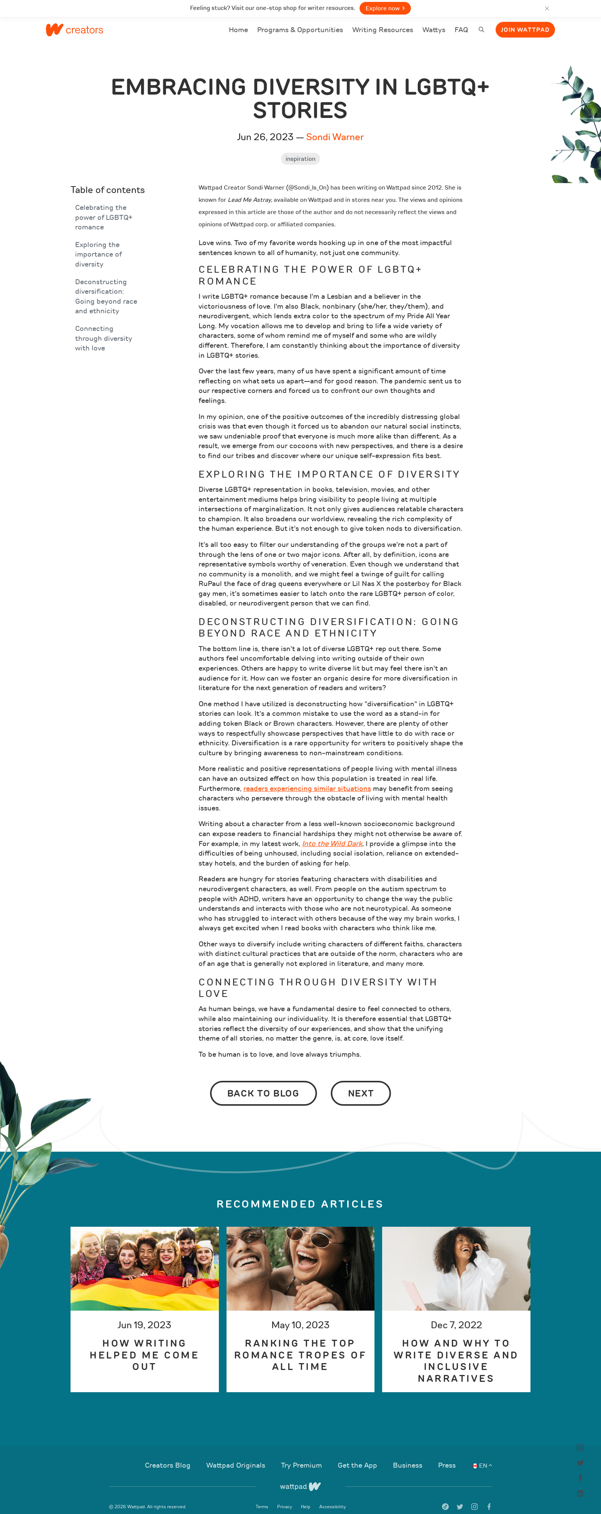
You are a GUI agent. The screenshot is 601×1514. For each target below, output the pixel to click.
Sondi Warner (335, 127)
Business (408, 1455)
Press (447, 1455)
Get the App (358, 1455)
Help (306, 1497)
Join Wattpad (525, 30)
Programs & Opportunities (300, 30)
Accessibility (332, 1497)
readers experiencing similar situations (307, 779)
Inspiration (300, 149)
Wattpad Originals (236, 1455)
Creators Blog (168, 1455)
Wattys (433, 35)
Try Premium (302, 1455)
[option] (145, 1299)
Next (361, 1083)
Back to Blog (263, 1083)
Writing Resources (382, 30)
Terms (262, 1497)
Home (238, 35)
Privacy (285, 1497)
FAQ (461, 35)
